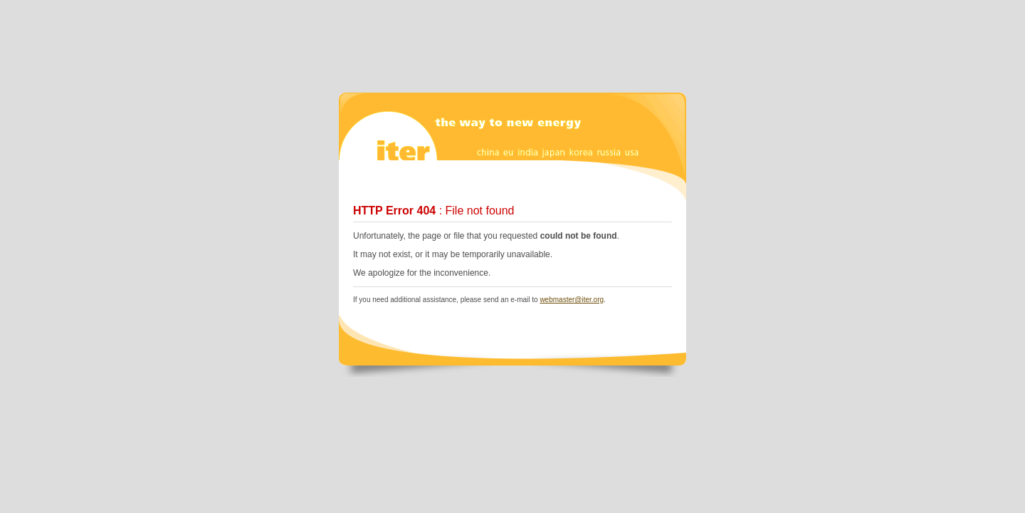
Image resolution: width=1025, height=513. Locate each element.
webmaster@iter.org (572, 300)
